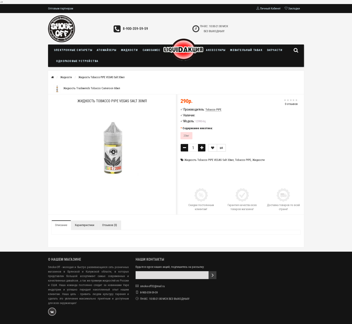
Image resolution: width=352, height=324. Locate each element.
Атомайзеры (106, 50)
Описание (61, 225)
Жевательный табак (246, 50)
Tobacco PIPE (243, 160)
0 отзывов (291, 104)
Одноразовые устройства (77, 61)
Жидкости (129, 50)
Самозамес (152, 50)
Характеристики (84, 225)
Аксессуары (215, 50)
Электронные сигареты (73, 50)
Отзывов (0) (109, 225)
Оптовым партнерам (60, 8)
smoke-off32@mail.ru (152, 286)
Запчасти (275, 50)
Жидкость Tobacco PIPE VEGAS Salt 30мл (102, 77)
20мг (186, 135)
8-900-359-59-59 (135, 29)
